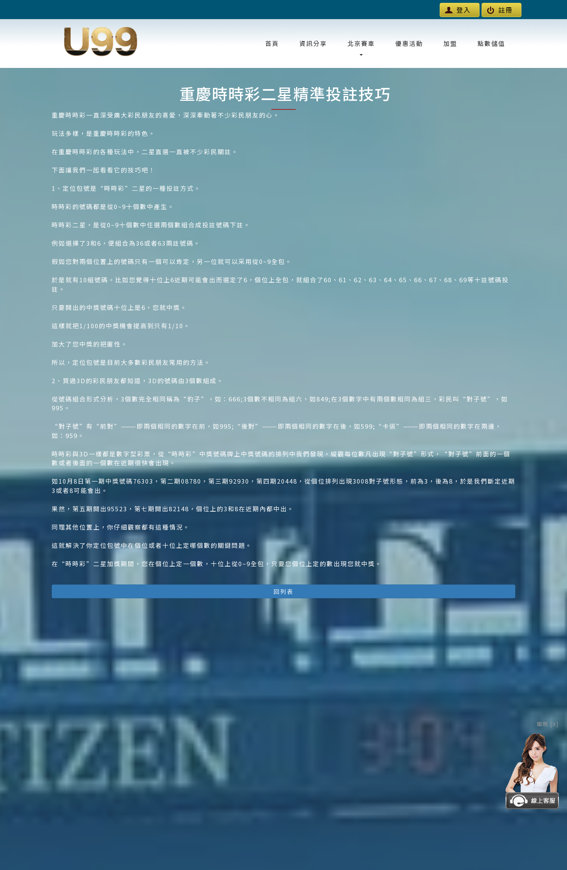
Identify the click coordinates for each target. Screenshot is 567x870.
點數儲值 (491, 43)
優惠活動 (409, 43)
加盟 (450, 43)
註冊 (500, 10)
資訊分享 (313, 43)
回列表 (283, 591)
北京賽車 (361, 47)
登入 (458, 10)
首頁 (272, 43)
